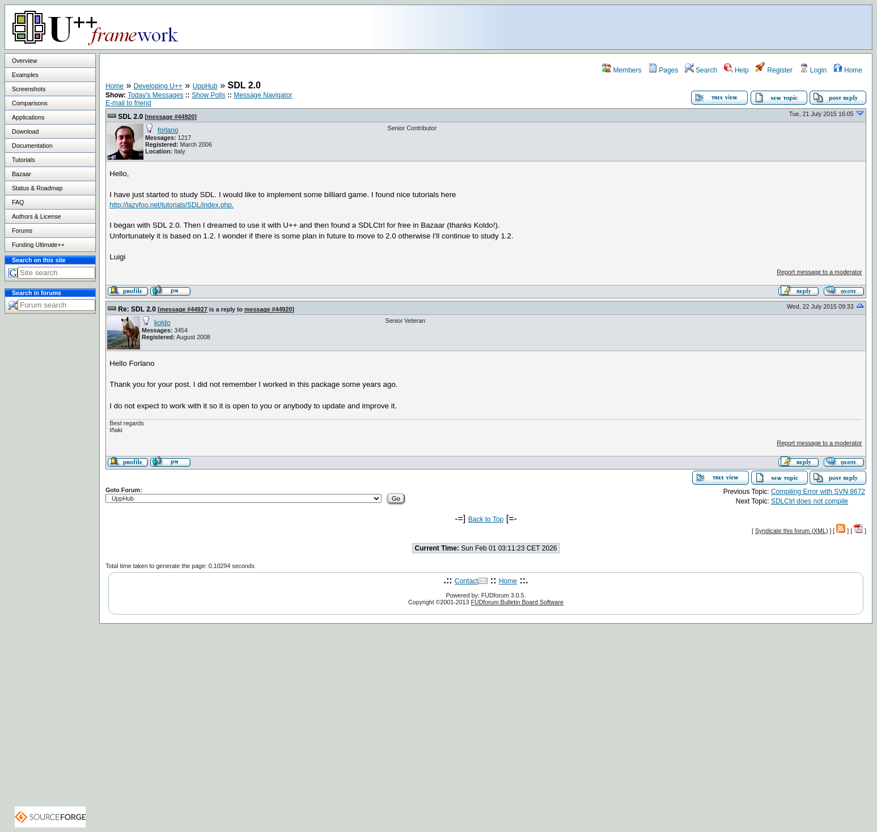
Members (621, 70)
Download (25, 131)
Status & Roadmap (37, 188)
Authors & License (36, 216)
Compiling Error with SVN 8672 (818, 492)
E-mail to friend (128, 103)
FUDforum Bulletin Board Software (517, 602)
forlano (168, 130)
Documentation (32, 145)
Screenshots (28, 89)
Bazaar (21, 173)
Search (701, 70)
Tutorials (23, 159)
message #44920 (170, 116)
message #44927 (183, 309)
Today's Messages (155, 95)
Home (847, 70)
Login (813, 70)
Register (774, 70)
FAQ (18, 202)
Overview (24, 60)
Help (736, 70)
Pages (663, 70)
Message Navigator (263, 95)
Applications (28, 117)
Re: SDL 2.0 (136, 309)
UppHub (205, 86)
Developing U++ (158, 86)
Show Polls (208, 95)
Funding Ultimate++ (38, 244)
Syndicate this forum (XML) (791, 530)
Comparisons (30, 103)
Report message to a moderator (819, 271)
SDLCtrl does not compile (809, 501)
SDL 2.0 (130, 117)
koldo (162, 323)
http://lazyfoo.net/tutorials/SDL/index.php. (171, 205)
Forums (22, 230)
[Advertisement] (730, 27)
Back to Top (485, 519)
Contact (466, 581)
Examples (25, 74)
